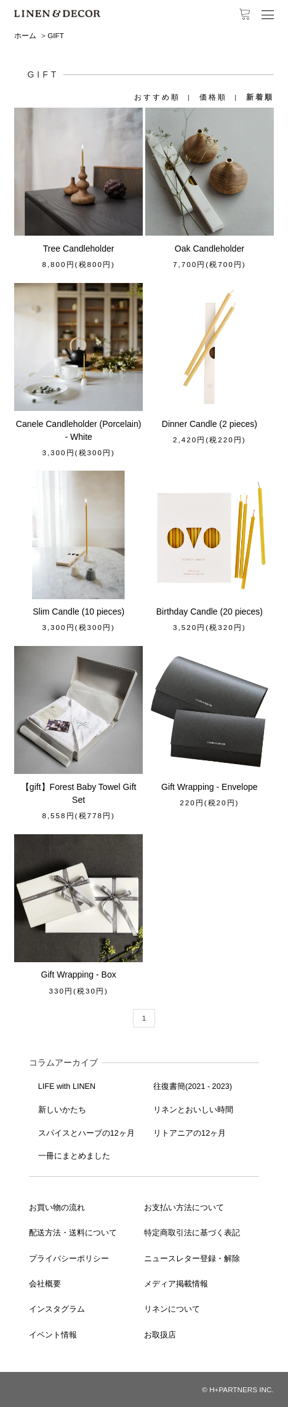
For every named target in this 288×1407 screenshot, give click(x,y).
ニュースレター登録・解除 (192, 1258)
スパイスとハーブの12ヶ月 (86, 1133)
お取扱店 (160, 1335)
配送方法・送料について (73, 1233)
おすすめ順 (157, 97)
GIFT (55, 35)
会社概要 (45, 1284)
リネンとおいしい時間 (193, 1110)
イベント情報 (53, 1335)
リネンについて (172, 1309)
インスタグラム (57, 1309)
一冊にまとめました (74, 1156)
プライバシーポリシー (69, 1258)
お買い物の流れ (57, 1207)
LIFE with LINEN (66, 1086)
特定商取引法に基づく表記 (192, 1233)
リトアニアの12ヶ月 (189, 1133)
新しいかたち (62, 1110)
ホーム (25, 35)
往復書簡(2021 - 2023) (192, 1086)
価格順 (213, 97)
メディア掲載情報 (176, 1284)
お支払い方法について (184, 1207)
